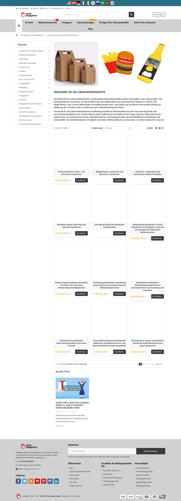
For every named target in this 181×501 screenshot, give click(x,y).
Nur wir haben (108, 474)
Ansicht (150, 128)
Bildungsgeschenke (143, 486)
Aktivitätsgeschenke (143, 479)
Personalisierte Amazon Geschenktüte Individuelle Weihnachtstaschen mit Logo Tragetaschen (147, 343)
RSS (30, 481)
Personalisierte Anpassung (112, 478)
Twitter (24, 481)
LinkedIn (56, 481)
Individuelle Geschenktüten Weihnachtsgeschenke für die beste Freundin (71, 343)
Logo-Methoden (22, 8)
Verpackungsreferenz (110, 481)
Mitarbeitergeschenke (144, 482)
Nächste (159, 364)
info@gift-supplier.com (31, 469)
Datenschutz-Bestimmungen (80, 472)
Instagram (50, 481)
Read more (60, 426)
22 (152, 364)
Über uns (44, 8)
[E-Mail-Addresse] (102, 451)
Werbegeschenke (142, 468)
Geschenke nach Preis (111, 470)
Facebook (18, 481)
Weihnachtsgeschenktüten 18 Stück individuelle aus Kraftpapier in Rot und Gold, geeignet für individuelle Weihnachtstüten (147, 228)
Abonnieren (151, 451)
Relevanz (109, 128)
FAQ (71, 468)
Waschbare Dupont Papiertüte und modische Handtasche (71, 226)
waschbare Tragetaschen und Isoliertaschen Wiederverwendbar (147, 173)
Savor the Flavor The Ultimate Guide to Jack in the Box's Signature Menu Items (72, 405)
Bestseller (73, 482)
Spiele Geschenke (142, 475)
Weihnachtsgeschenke (144, 472)
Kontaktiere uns (57, 8)
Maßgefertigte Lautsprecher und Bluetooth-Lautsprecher (109, 173)
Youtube (37, 481)
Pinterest (43, 481)
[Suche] (96, 14)
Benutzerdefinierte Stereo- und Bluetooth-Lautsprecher (71, 173)
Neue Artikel (74, 479)
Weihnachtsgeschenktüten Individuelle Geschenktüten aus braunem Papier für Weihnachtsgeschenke (109, 285)
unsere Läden (75, 475)
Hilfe (68, 8)
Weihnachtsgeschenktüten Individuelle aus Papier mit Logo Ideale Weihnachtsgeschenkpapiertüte (71, 285)
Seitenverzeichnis (76, 486)
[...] (45, 458)
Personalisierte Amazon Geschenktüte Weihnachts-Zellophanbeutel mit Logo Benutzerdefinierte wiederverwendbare (109, 343)
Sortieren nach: (97, 128)
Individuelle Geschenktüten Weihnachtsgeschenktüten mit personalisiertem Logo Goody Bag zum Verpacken (147, 286)
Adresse (35, 8)
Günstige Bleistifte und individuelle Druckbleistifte (109, 226)
